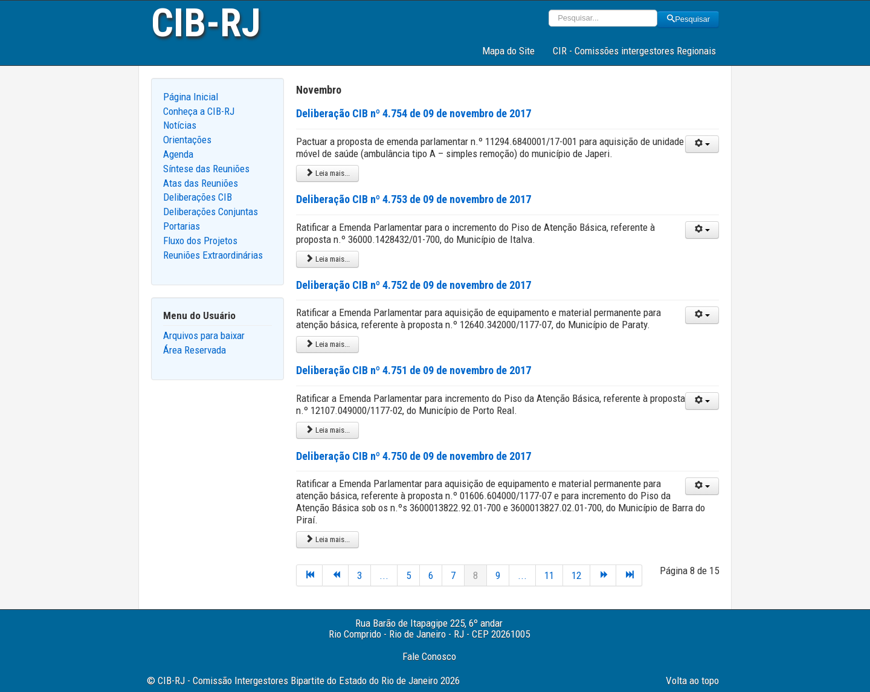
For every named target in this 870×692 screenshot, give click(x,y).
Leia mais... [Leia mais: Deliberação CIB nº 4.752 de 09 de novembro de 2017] (327, 344)
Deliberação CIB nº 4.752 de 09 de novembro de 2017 (413, 285)
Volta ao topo (692, 680)
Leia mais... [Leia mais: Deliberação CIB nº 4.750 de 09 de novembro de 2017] (327, 539)
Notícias (179, 125)
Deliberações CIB (197, 197)
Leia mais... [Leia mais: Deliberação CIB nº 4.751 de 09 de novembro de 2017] (327, 430)
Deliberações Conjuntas (210, 211)
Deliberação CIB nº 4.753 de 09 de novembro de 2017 (413, 199)
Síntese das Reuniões (206, 169)
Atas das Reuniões (200, 183)
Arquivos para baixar (204, 335)
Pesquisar (688, 19)
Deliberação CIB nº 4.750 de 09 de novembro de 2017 (413, 456)
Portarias (181, 226)
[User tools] (702, 144)
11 (549, 575)
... (383, 575)
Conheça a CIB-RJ (198, 111)
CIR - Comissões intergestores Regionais (634, 51)
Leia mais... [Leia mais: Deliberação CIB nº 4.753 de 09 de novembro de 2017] (327, 259)
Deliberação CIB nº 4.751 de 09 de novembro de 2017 (413, 370)
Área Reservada (194, 350)
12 (576, 575)
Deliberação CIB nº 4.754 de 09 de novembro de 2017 (413, 113)
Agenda (178, 154)
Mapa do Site (508, 51)
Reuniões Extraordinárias (213, 255)
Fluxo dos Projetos (200, 240)
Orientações (187, 140)
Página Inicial (190, 97)
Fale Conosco (429, 656)
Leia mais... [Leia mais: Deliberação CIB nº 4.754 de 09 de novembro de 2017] (327, 173)
